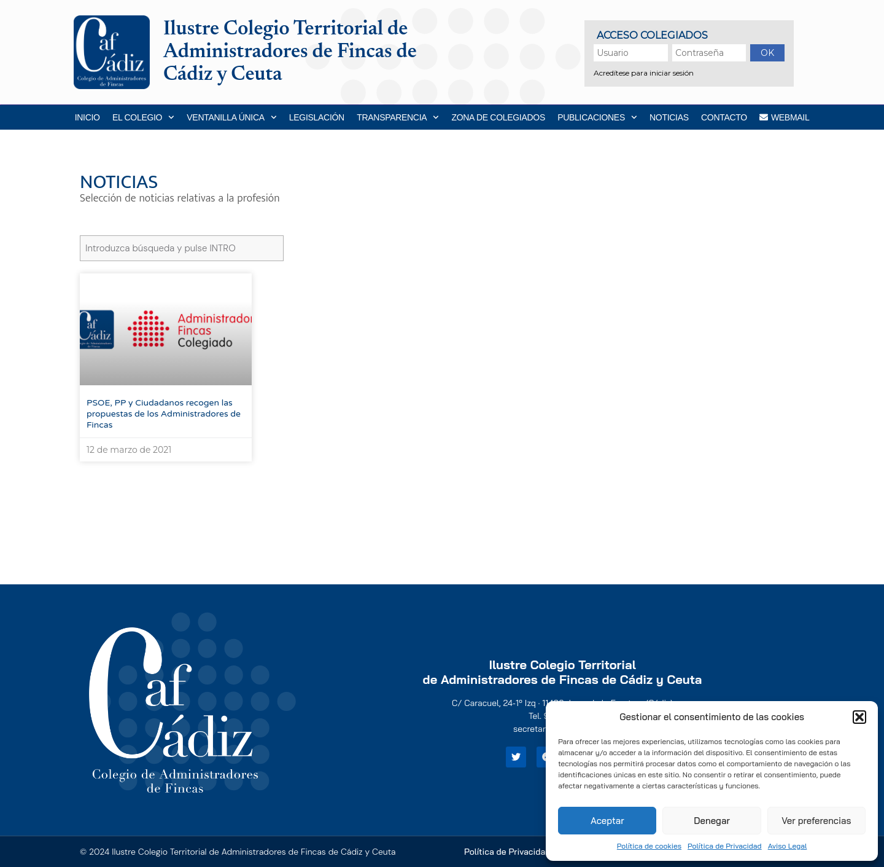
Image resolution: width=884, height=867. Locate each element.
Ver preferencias (816, 820)
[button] (859, 717)
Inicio (87, 117)
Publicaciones (597, 117)
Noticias (669, 117)
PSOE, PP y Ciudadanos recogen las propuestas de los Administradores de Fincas (164, 414)
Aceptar (607, 820)
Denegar (712, 820)
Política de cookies (649, 845)
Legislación (316, 117)
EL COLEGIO (143, 117)
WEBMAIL (784, 117)
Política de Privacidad (725, 845)
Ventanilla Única (231, 117)
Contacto (724, 117)
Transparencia (398, 117)
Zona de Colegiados (498, 117)
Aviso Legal (787, 845)
